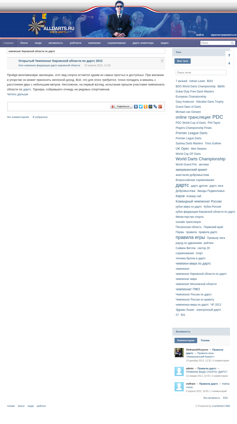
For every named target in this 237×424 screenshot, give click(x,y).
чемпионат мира (186, 279)
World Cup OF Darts (188, 153)
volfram (190, 383)
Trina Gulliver (213, 143)
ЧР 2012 (216, 304)
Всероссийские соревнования (195, 180)
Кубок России (212, 206)
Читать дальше (17, 94)
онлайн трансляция (188, 222)
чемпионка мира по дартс (192, 304)
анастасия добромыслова (192, 175)
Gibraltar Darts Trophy (209, 101)
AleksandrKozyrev (197, 349)
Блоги (24, 42)
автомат (204, 164)
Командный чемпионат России (198, 201)
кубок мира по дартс (189, 206)
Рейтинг (41, 406)
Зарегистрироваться (224, 34)
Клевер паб (194, 196)
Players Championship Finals (194, 128)
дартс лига (216, 185)
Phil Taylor (214, 122)
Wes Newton (199, 148)
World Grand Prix (186, 164)
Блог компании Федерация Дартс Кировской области (49, 65)
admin (189, 368)
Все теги (182, 61)
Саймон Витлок (186, 248)
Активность (56, 42)
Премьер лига (216, 238)
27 (177, 314)
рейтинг (209, 243)
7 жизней (181, 81)
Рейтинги (75, 42)
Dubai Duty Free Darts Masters (195, 91)
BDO (210, 81)
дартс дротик (199, 185)
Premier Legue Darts (188, 138)
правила (191, 232)
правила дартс (208, 232)
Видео (164, 42)
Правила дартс (207, 368)
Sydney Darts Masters (189, 143)
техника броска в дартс (191, 258)
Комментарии (185, 340)
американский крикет (191, 169)
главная (8, 42)
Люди (38, 42)
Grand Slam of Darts (188, 106)
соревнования (185, 253)
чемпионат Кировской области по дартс (201, 273)
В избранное (40, 117)
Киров (180, 196)
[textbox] (86, 51)
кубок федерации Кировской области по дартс (205, 211)
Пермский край (213, 227)
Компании (94, 42)
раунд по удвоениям (189, 243)
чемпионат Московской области (196, 284)
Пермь (180, 232)
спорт (199, 253)
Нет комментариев (18, 117)
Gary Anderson (185, 101)
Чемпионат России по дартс (194, 294)
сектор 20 (203, 248)
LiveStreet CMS (221, 406)
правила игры (190, 237)
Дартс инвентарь (143, 42)
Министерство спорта (189, 216)
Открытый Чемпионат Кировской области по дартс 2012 (61, 61)
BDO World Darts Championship (196, 86)
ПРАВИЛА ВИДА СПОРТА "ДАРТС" (207, 371)
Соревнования (117, 42)
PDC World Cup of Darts (191, 122)
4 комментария (221, 360)
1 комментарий (218, 391)
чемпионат (183, 268)
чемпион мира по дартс (193, 263)
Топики (205, 340)
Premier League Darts (191, 133)
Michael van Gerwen (188, 112)
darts (221, 86)
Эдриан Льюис (185, 309)
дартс (27, 89)
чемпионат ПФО (188, 289)
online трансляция (193, 117)
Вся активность (211, 398)
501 (183, 314)
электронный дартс (208, 309)
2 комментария (220, 376)
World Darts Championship (200, 159)
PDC (217, 117)
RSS (225, 398)
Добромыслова (185, 191)
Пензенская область (189, 227)
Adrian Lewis (197, 81)
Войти (200, 34)
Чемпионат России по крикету (195, 299)
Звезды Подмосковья (211, 191)
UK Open (182, 148)
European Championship (191, 96)
